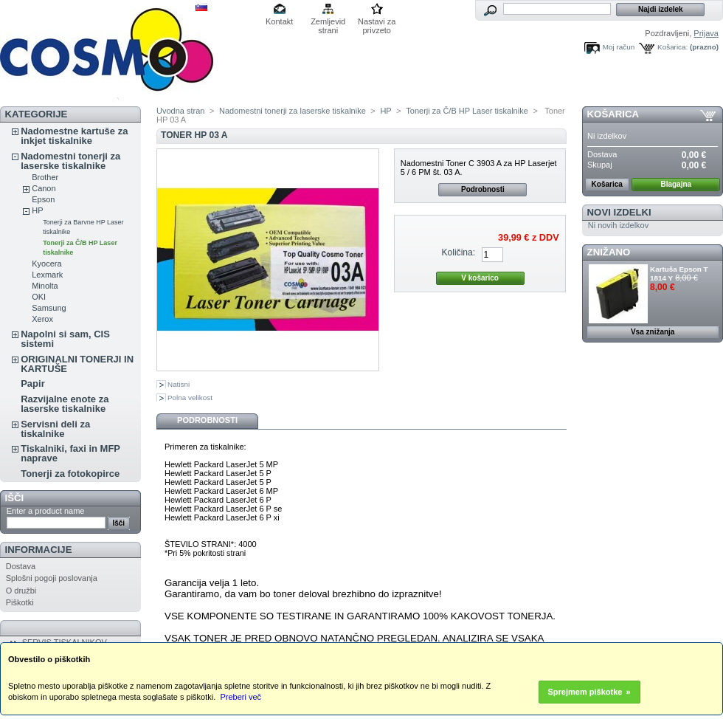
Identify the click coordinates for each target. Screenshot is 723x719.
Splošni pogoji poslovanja (51, 578)
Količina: (458, 252)
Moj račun (618, 47)
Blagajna (675, 184)
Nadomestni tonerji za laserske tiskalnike (70, 161)
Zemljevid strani (328, 22)
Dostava (20, 566)
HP (37, 210)
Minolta (45, 285)
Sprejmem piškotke (585, 691)
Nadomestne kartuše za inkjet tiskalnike (74, 135)
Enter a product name (46, 510)
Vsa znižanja (652, 332)
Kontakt (279, 21)
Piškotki (20, 602)
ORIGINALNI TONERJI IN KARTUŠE (77, 364)
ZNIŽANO (609, 252)
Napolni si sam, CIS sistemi (65, 338)
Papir (33, 383)
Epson (43, 199)
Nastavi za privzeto (376, 22)
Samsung (49, 307)
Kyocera (46, 263)
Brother (45, 177)
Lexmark (47, 274)
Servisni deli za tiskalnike (55, 429)
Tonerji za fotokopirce (70, 473)
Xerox (42, 318)
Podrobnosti (483, 189)
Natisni (178, 384)
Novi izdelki (619, 212)
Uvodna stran (180, 110)
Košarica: (672, 47)
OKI (39, 296)
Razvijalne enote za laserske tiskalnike (64, 403)
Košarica (613, 114)
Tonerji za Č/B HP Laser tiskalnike (466, 110)
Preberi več (240, 696)
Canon (43, 188)
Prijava (706, 33)
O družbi (21, 590)
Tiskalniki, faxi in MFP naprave (70, 453)
